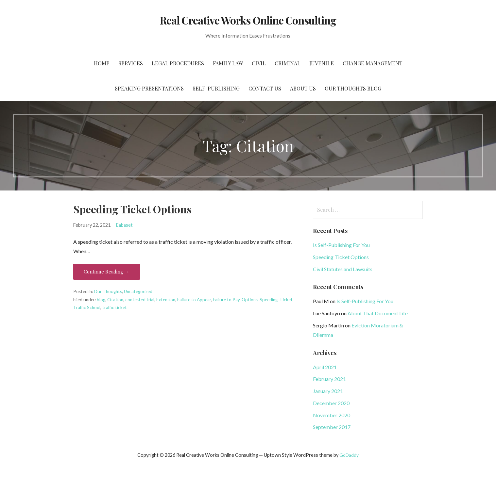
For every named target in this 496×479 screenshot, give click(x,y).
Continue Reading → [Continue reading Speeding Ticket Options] (106, 271)
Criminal (287, 63)
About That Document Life (378, 313)
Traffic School (86, 307)
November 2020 (331, 415)
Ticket (286, 299)
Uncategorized (138, 291)
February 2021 (329, 379)
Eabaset (124, 225)
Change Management (372, 63)
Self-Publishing (216, 88)
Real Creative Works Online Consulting (248, 20)
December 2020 (331, 403)
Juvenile (321, 63)
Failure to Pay (226, 299)
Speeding (269, 299)
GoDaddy (349, 455)
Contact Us (264, 88)
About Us (303, 88)
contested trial (139, 299)
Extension (165, 299)
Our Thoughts (108, 291)
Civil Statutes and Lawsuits (342, 269)
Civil (259, 63)
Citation (115, 299)
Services (130, 63)
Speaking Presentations (149, 88)
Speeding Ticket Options (132, 209)
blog (101, 299)
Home (102, 63)
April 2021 (325, 367)
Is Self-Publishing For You (341, 245)
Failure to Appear (194, 299)
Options (250, 299)
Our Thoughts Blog (353, 88)
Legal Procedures (178, 63)
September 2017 (332, 427)
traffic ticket (114, 307)
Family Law (228, 63)
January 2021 (328, 391)
